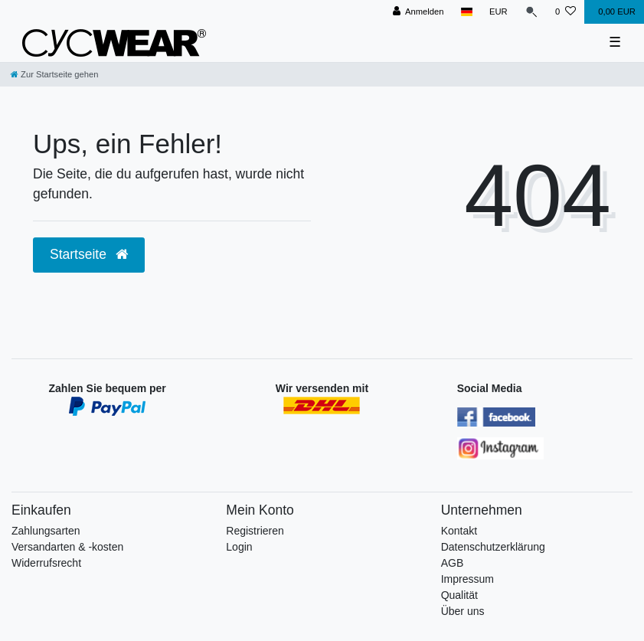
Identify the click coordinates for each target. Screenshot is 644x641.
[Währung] (498, 12)
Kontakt (459, 531)
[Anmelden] (418, 12)
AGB (452, 563)
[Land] (467, 12)
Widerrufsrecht (46, 563)
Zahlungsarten (45, 531)
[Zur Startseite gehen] (54, 74)
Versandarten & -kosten (67, 547)
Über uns (463, 611)
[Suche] (531, 12)
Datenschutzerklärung (493, 547)
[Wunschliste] (565, 12)
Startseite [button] (89, 254)
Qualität (459, 595)
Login (239, 547)
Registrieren (254, 531)
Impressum (467, 579)
